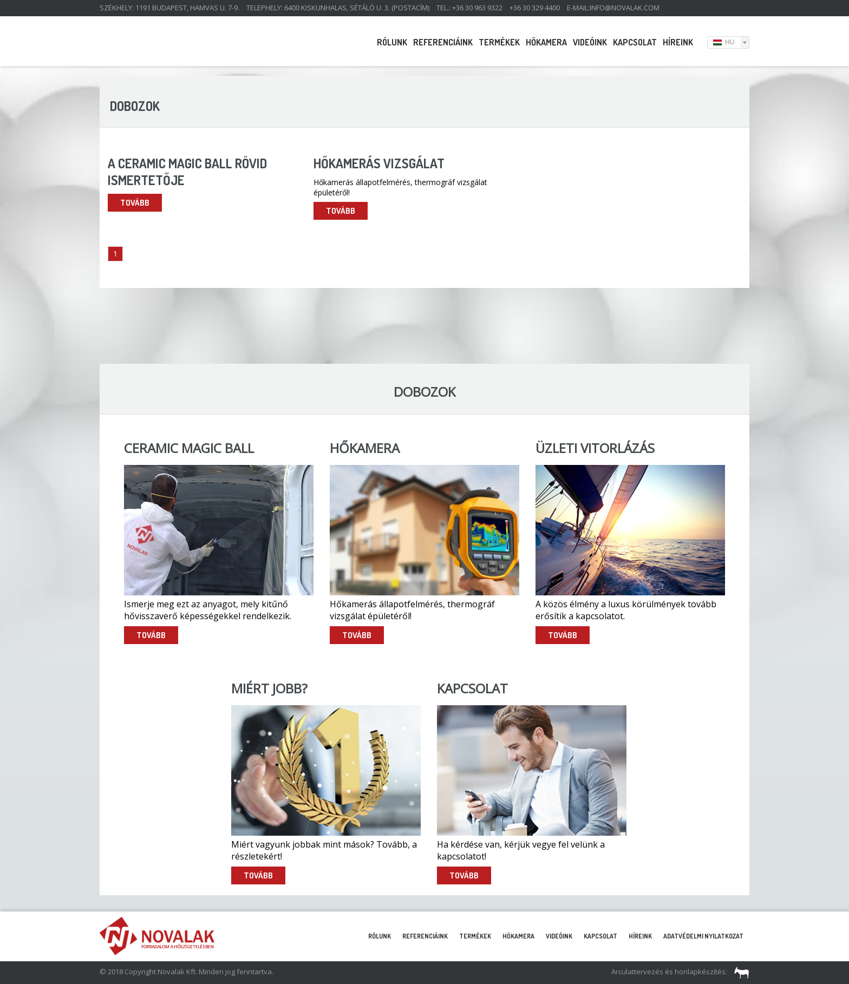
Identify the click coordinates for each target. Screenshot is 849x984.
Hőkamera (546, 42)
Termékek (499, 42)
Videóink (590, 42)
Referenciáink (443, 42)
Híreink (678, 42)
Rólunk (392, 42)
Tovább (134, 203)
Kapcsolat (635, 42)
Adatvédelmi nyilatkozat (703, 936)
